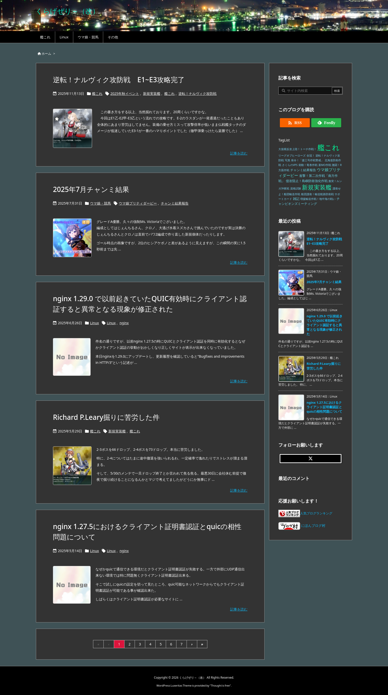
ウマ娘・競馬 (100, 203)
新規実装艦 (151, 93)
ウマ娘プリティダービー (138, 203)
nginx (124, 323)
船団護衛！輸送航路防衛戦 (317, 194)
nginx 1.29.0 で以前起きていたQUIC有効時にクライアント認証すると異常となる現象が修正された (324, 325)
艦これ (97, 93)
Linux (94, 323)
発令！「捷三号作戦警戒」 (307, 160)
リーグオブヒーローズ (292, 155)
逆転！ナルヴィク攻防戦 (197, 93)
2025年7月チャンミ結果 (91, 189)
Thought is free (220, 685)
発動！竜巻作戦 (307, 165)
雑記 (296, 199)
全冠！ (311, 155)
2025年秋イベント (124, 93)
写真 (287, 160)
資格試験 (295, 188)
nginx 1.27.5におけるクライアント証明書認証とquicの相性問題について (324, 407)
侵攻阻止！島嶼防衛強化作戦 (307, 181)
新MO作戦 (324, 165)
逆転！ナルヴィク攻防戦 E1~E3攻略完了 (119, 79)
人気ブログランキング (316, 513)
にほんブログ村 (301, 525)
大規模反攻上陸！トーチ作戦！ (297, 149)
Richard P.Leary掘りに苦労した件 (106, 417)
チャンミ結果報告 (175, 203)
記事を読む (238, 153)
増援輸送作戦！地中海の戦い (318, 199)
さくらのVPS (290, 165)
